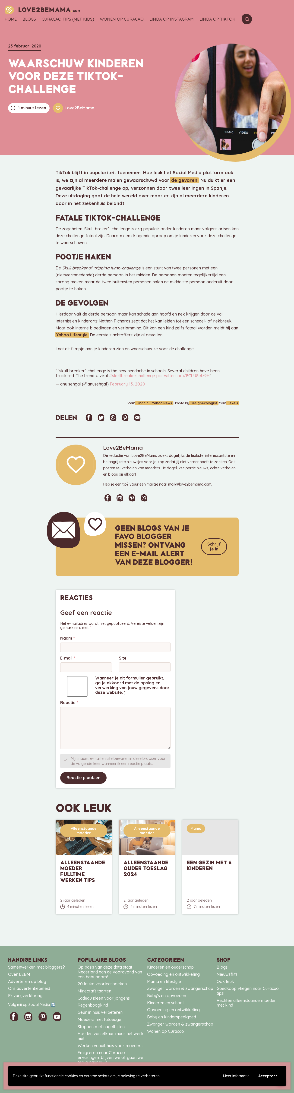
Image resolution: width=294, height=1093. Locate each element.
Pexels (233, 403)
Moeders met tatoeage (99, 1019)
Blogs (29, 19)
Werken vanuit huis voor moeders (110, 1045)
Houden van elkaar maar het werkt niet (111, 1036)
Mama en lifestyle (164, 981)
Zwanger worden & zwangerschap (180, 988)
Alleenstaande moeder (84, 830)
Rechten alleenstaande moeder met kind (246, 1003)
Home (11, 19)
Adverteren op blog (27, 981)
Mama (195, 828)
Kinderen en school (165, 1002)
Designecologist (205, 403)
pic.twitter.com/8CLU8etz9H (183, 375)
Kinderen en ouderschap (170, 967)
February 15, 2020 (127, 384)
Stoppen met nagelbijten (101, 1026)
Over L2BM (19, 974)
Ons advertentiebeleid (29, 988)
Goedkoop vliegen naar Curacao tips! (248, 991)
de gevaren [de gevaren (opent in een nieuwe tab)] (184, 180)
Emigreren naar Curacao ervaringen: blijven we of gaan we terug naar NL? (110, 1057)
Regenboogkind (93, 1005)
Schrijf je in (214, 546)
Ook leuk (225, 981)
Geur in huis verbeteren (100, 1012)
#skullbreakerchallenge (132, 375)
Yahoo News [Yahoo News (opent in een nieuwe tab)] (165, 403)
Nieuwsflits (227, 974)
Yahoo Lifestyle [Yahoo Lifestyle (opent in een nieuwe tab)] (71, 335)
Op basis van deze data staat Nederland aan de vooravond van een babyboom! (110, 971)
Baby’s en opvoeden (166, 995)
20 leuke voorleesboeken (102, 983)
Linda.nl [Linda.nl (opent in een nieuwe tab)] (147, 403)
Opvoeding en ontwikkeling (173, 974)
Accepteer (267, 1076)
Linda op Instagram (171, 19)
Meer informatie (236, 1076)
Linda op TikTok (217, 19)
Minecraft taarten (94, 991)
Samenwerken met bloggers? (36, 967)
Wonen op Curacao (122, 19)
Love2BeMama (74, 108)
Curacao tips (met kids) (68, 19)
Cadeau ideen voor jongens (104, 998)
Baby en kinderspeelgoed (171, 1017)
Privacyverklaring (25, 995)
